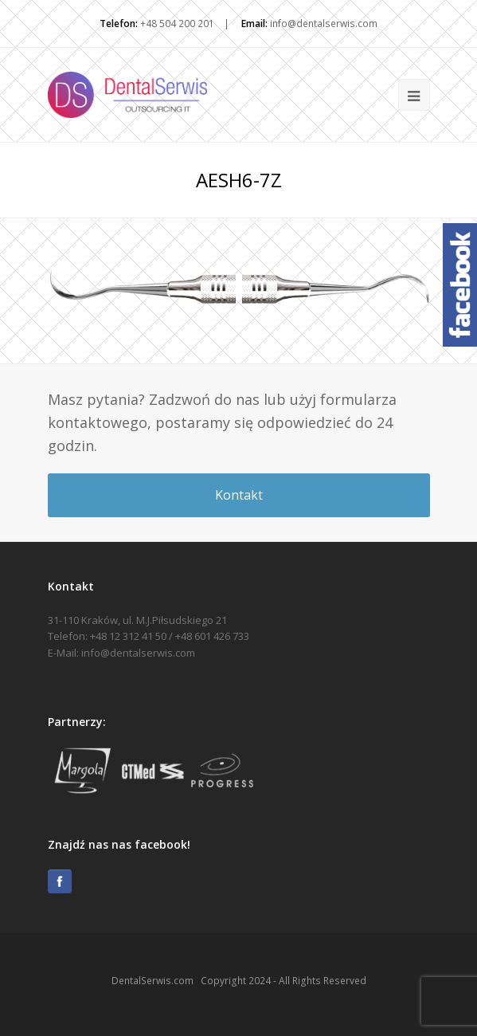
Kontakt (239, 495)
